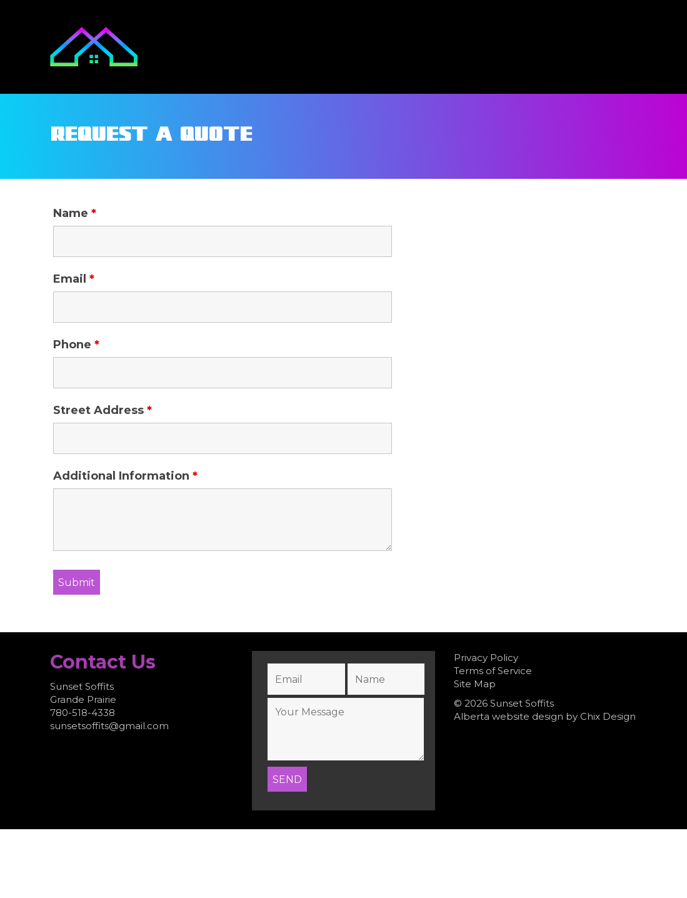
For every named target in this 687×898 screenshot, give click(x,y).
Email (73, 279)
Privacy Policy (486, 657)
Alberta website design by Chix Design (545, 716)
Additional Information (125, 476)
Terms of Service (493, 671)
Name (74, 213)
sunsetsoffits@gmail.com (109, 726)
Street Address (102, 410)
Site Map (475, 684)
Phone (76, 344)
